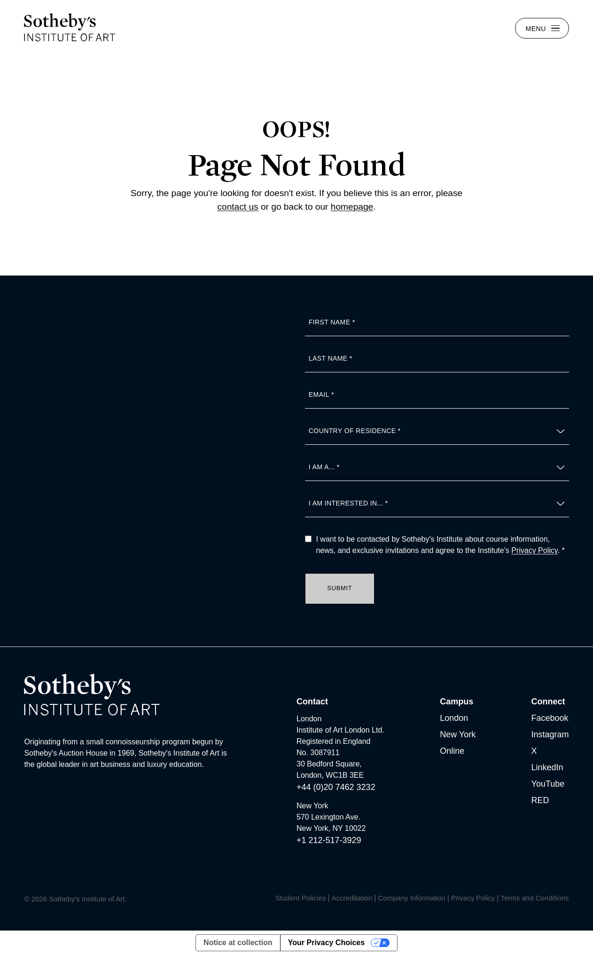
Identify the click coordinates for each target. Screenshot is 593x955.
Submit (339, 588)
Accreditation (352, 898)
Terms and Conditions (535, 898)
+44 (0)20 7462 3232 (335, 787)
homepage (352, 207)
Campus (456, 701)
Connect (548, 701)
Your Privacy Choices (326, 943)
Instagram (550, 734)
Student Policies (300, 898)
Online (452, 751)
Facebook (550, 718)
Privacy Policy (534, 550)
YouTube (548, 784)
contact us (237, 207)
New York (458, 734)
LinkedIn (547, 767)
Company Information (411, 898)
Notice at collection (238, 943)
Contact (312, 701)
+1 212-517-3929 (328, 840)
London (454, 718)
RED (540, 800)
